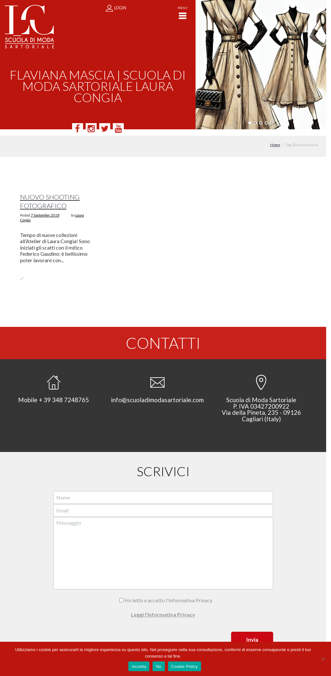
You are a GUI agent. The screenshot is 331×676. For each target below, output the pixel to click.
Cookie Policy (184, 666)
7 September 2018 (45, 209)
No (158, 666)
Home (275, 138)
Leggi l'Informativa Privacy (163, 608)
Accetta (139, 666)
